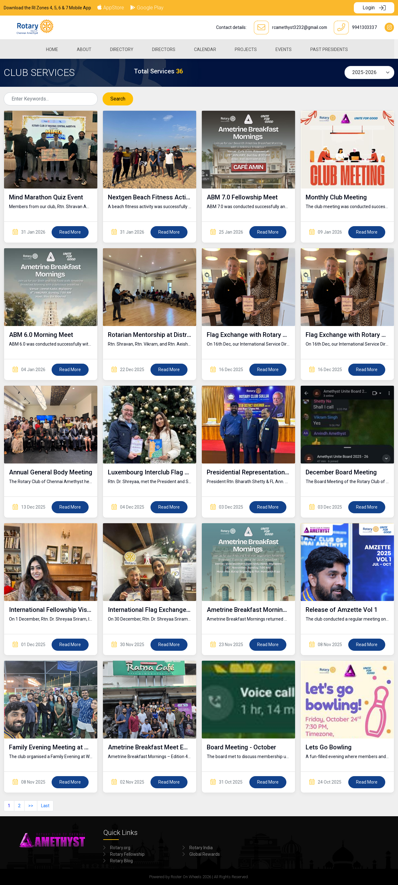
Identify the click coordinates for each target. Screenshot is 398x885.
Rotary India (201, 847)
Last (45, 805)
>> (30, 805)
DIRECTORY (124, 48)
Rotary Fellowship (127, 854)
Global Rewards (204, 854)
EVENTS (286, 48)
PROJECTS (248, 48)
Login (374, 8)
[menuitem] (54, 48)
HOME (54, 48)
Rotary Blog (121, 860)
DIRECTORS (166, 48)
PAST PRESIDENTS (331, 48)
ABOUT (86, 48)
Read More (70, 232)
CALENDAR (207, 48)
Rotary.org (120, 847)
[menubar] (199, 48)
